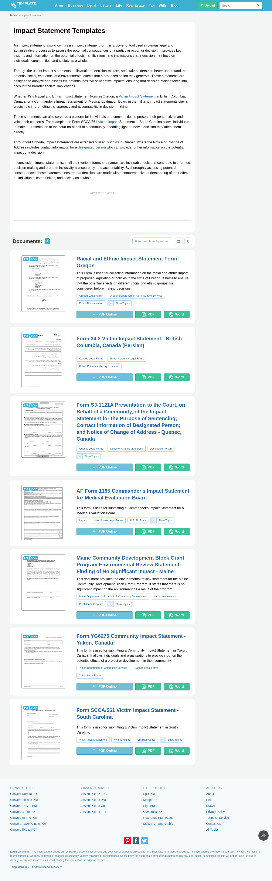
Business (75, 5)
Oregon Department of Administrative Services (136, 295)
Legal (91, 5)
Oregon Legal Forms (91, 295)
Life (119, 5)
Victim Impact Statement (137, 96)
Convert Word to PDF (24, 794)
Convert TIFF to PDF (24, 817)
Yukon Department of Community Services (103, 667)
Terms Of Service (217, 817)
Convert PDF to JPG (93, 794)
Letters (106, 5)
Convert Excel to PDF (24, 800)
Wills (163, 5)
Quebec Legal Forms (91, 448)
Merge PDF (151, 800)
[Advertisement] (102, 208)
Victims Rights (122, 739)
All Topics (212, 829)
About (210, 794)
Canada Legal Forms (91, 358)
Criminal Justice (146, 739)
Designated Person (161, 448)
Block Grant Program (91, 604)
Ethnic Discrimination (91, 303)
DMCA (210, 805)
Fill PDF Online (104, 314)
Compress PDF (153, 811)
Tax (151, 5)
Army (59, 5)
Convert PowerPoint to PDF (28, 823)
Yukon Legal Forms (90, 675)
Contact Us (213, 823)
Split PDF (149, 794)
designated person (92, 147)
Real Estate (135, 5)
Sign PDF (149, 805)
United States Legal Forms (108, 520)
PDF (148, 314)
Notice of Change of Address (126, 448)
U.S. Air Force (138, 520)
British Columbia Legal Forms (127, 358)
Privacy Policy (215, 811)
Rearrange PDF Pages (158, 817)
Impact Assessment (165, 596)
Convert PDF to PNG (93, 800)
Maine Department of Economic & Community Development (113, 596)
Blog (174, 5)
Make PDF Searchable (158, 823)
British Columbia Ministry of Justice (99, 366)
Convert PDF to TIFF (93, 811)
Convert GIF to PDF (23, 811)
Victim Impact (108, 122)
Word (176, 314)
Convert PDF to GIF (92, 805)
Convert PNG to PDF (24, 805)
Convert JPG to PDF (23, 829)
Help (209, 800)
